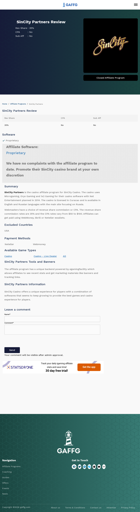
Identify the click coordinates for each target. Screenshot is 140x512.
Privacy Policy (128, 507)
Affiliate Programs (18, 104)
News (5, 494)
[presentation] (26, 341)
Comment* (9, 323)
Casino (8, 256)
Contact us (95, 507)
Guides (5, 477)
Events (5, 488)
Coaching (7, 472)
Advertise (111, 507)
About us (55, 507)
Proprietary (16, 153)
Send (12, 350)
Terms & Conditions (75, 507)
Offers (5, 483)
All (64, 256)
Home (4, 104)
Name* (7, 314)
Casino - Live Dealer (45, 256)
